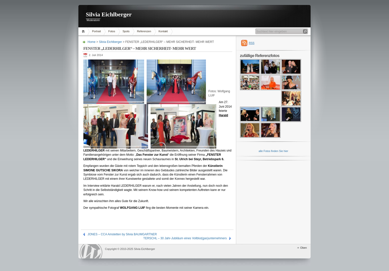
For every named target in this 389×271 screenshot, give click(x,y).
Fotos (111, 31)
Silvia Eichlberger (109, 14)
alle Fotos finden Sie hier (273, 151)
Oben (303, 247)
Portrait (96, 31)
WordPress (91, 251)
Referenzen (144, 31)
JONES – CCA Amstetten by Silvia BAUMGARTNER (122, 234)
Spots (126, 31)
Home (84, 31)
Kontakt (163, 31)
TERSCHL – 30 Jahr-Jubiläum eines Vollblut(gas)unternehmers (185, 238)
